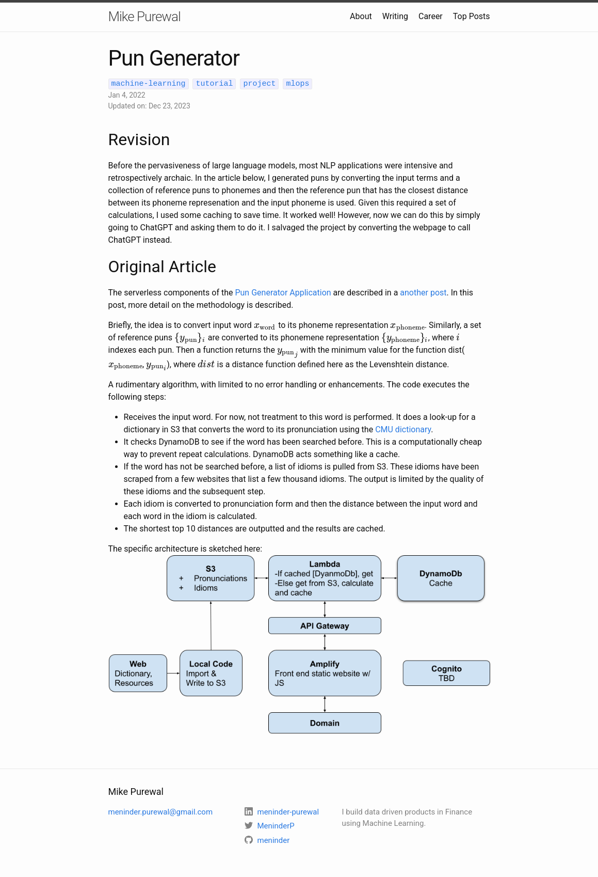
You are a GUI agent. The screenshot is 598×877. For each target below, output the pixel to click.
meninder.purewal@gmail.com (160, 812)
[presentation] (265, 325)
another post (423, 292)
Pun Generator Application (283, 292)
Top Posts (471, 16)
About (361, 16)
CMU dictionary (403, 428)
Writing (395, 16)
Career (430, 16)
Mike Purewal (144, 16)
